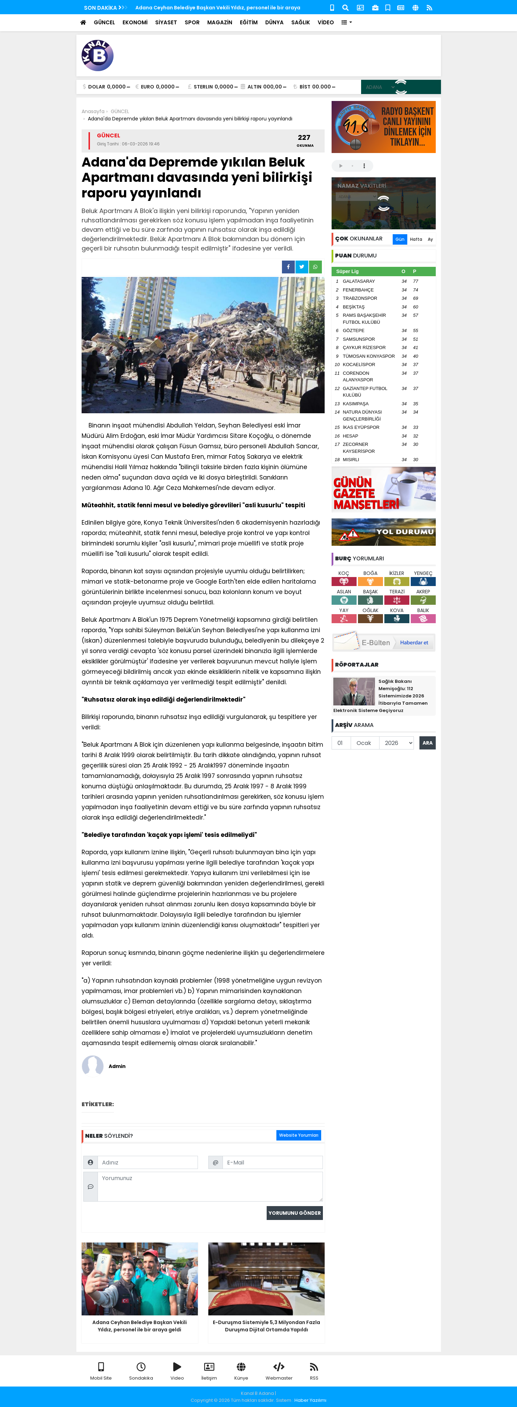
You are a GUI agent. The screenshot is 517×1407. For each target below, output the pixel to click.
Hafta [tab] (416, 239)
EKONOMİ (135, 22)
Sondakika (141, 1371)
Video (177, 1371)
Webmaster (279, 1371)
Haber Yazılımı (310, 1400)
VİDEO (326, 22)
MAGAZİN (219, 22)
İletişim (209, 1371)
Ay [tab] (430, 239)
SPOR (192, 22)
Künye (241, 1371)
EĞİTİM (249, 22)
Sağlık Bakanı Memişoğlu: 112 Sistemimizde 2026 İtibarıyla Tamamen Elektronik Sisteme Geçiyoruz (380, 696)
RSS (314, 1371)
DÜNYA (274, 22)
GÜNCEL (104, 22)
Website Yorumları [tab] (298, 1135)
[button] (347, 23)
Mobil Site (101, 1371)
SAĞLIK (300, 22)
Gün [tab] (400, 239)
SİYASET (166, 22)
